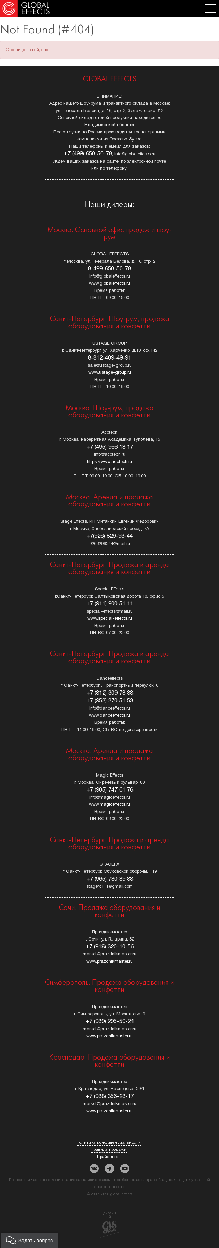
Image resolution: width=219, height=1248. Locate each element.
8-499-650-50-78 (109, 268)
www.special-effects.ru (109, 619)
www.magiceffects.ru (109, 805)
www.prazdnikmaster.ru (109, 962)
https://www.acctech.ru (109, 462)
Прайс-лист (108, 1157)
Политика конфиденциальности (109, 1142)
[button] (29, 1240)
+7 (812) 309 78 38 (109, 693)
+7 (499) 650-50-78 (88, 153)
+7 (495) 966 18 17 (109, 447)
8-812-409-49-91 (109, 358)
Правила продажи (109, 1149)
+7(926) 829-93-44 (109, 536)
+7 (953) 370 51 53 (109, 700)
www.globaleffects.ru (109, 284)
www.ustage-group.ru (109, 373)
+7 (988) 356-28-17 (109, 1096)
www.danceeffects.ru (109, 716)
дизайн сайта (109, 1225)
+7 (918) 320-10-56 (109, 946)
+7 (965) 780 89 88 (109, 879)
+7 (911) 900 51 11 (109, 603)
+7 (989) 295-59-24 (109, 1021)
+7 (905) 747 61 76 (109, 790)
